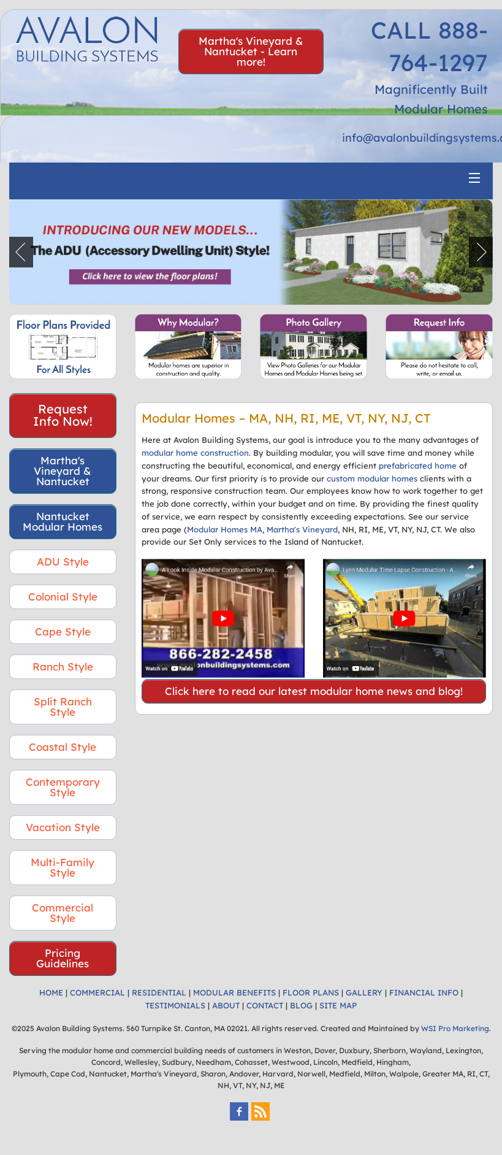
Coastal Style (62, 746)
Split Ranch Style (63, 706)
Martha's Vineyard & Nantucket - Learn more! (251, 51)
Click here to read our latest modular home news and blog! (314, 691)
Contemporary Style (63, 787)
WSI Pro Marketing (455, 1028)
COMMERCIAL (97, 992)
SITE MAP (338, 1005)
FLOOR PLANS (311, 992)
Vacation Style (63, 827)
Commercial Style (62, 912)
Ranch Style (62, 666)
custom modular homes (372, 478)
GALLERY (364, 992)
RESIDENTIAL (159, 992)
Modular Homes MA (224, 529)
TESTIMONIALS (175, 1005)
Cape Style (63, 631)
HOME (51, 992)
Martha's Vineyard (302, 529)
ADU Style (63, 561)
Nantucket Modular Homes (62, 521)
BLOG (301, 1005)
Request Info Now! (63, 415)
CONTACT (264, 1005)
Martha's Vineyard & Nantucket (62, 471)
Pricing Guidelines (62, 958)
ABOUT (226, 1005)
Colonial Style (62, 596)
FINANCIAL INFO (423, 992)
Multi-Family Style (62, 867)
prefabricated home (418, 465)
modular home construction (195, 453)
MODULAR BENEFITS (234, 992)
